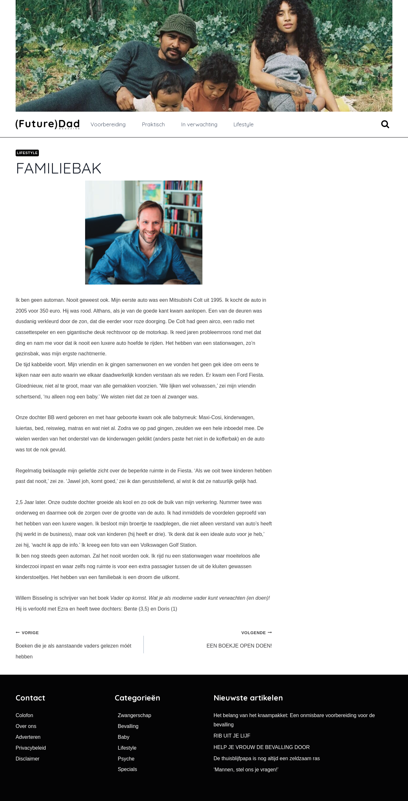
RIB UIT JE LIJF (232, 735)
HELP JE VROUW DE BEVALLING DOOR (262, 747)
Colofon (24, 715)
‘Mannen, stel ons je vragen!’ (246, 769)
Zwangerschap (134, 715)
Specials (127, 769)
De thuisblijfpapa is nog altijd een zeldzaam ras (267, 758)
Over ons (26, 726)
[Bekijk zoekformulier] (385, 124)
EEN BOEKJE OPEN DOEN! (210, 638)
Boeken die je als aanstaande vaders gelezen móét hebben (77, 643)
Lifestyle (243, 124)
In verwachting (199, 124)
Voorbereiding (108, 124)
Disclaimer (28, 758)
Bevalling (128, 726)
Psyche (126, 758)
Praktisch (153, 124)
